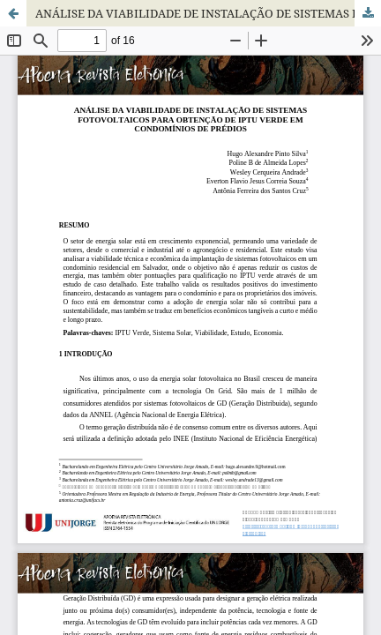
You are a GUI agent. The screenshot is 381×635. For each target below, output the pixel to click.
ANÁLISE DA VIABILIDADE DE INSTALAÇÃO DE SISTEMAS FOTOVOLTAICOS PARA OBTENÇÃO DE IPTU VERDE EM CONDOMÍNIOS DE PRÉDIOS (208, 13)
